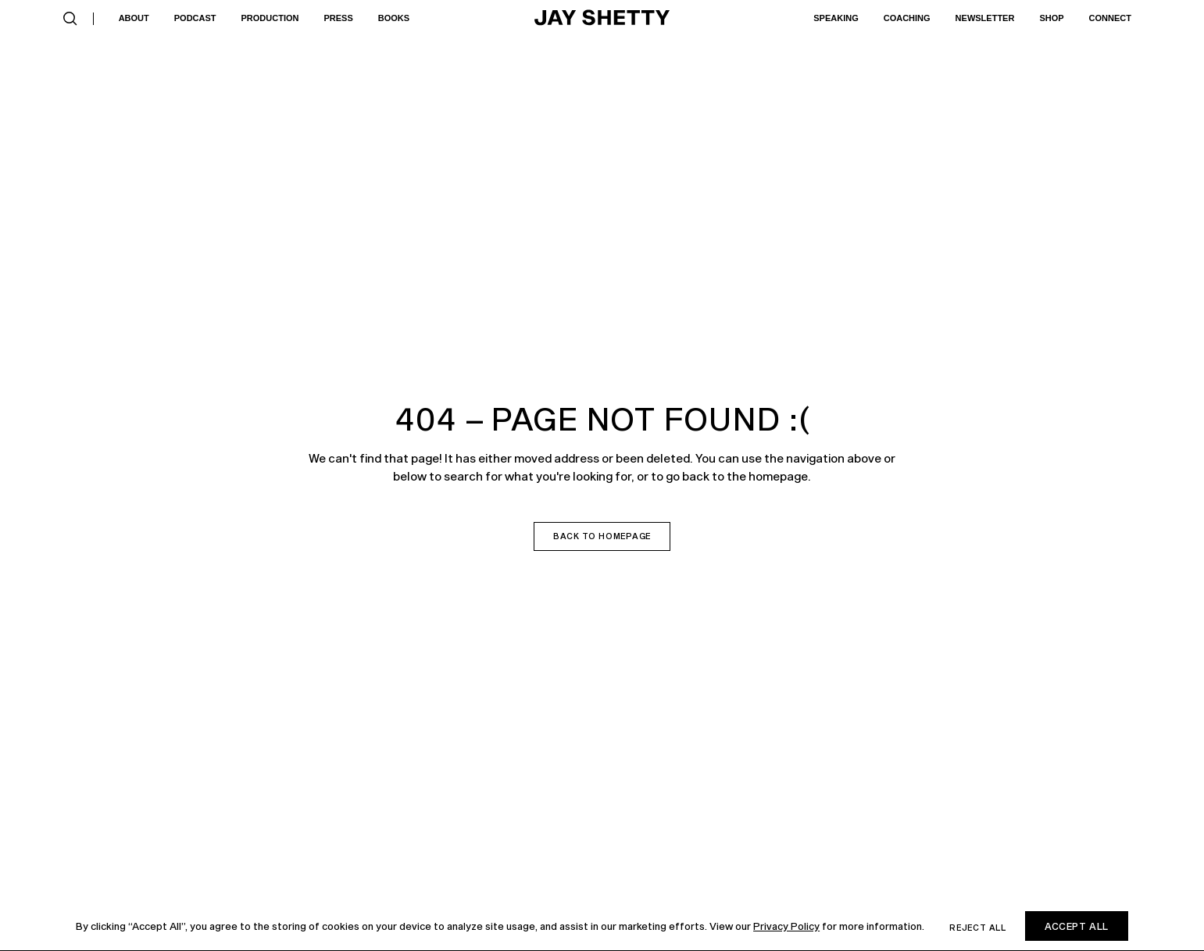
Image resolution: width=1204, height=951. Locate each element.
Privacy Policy (786, 926)
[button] (70, 18)
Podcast (195, 18)
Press (337, 18)
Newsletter (985, 18)
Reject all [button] (977, 927)
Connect (1110, 18)
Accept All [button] (1077, 926)
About (134, 18)
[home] (602, 18)
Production (270, 18)
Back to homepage (602, 536)
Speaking (835, 18)
